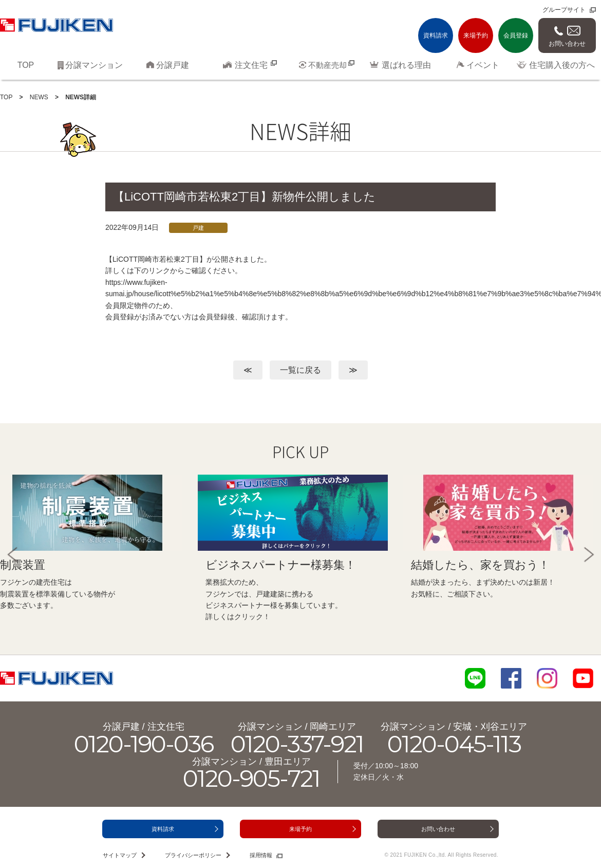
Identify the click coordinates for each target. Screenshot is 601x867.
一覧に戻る (300, 370)
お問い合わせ (567, 43)
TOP (6, 97)
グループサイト (564, 9)
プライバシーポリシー (193, 855)
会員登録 (515, 35)
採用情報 (261, 855)
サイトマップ (120, 855)
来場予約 (475, 35)
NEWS (39, 97)
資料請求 (435, 35)
